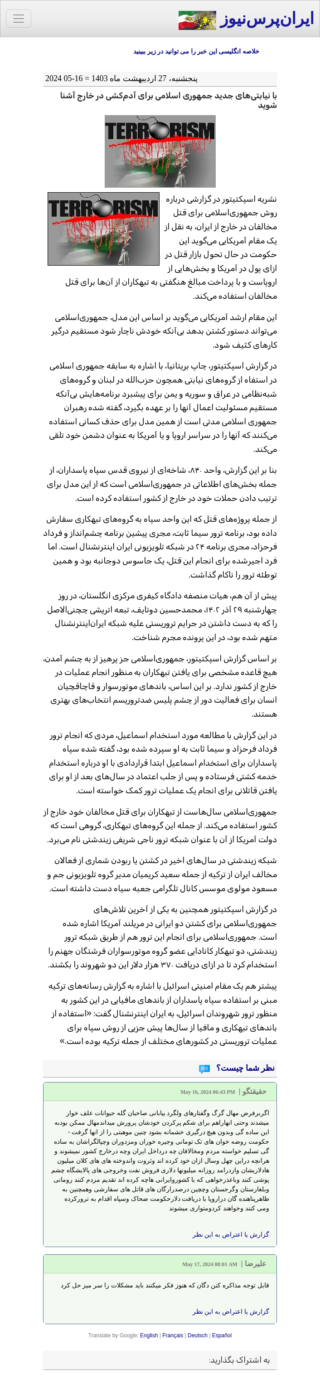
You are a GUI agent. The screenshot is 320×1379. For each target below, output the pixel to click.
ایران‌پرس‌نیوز (246, 20)
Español (222, 1335)
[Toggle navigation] (18, 19)
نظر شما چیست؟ (244, 1068)
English (149, 1335)
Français (172, 1335)
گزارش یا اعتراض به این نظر (231, 1234)
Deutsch (198, 1335)
